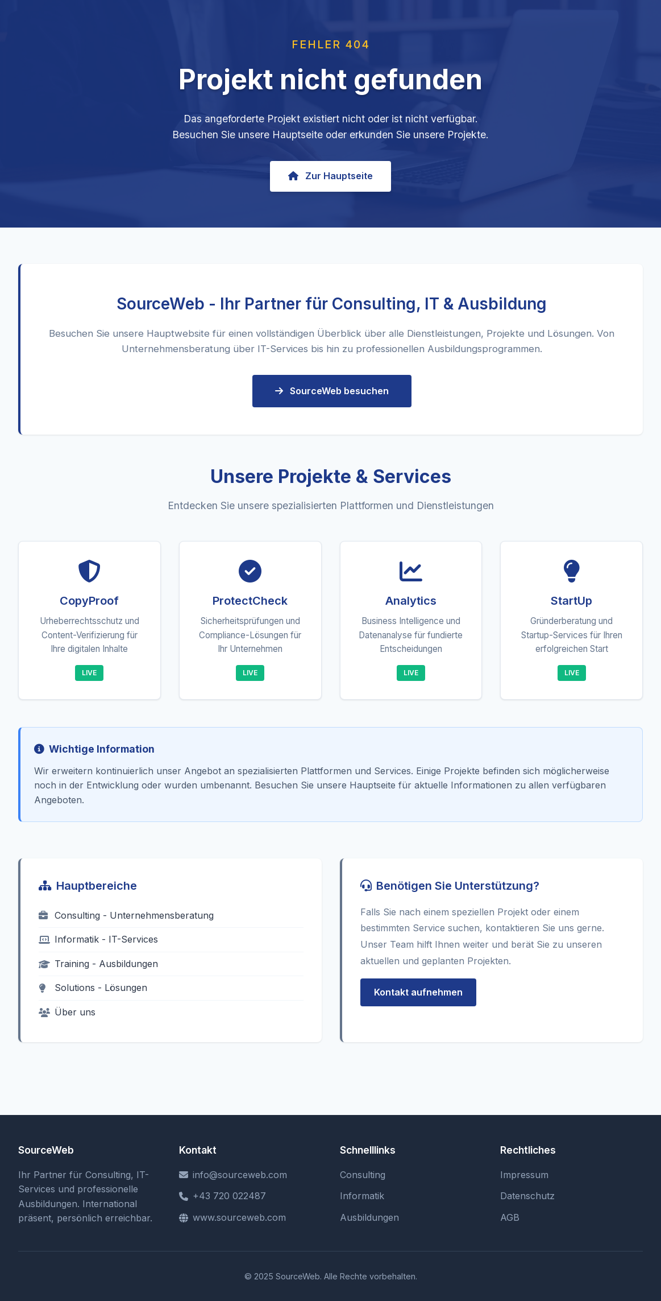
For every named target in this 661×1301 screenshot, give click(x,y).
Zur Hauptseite (330, 175)
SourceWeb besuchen (332, 391)
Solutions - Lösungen (93, 987)
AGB (509, 1217)
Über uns (67, 1012)
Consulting (362, 1174)
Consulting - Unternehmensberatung (126, 915)
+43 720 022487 (222, 1195)
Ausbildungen (369, 1217)
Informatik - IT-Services (98, 939)
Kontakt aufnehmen (418, 992)
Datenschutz (527, 1195)
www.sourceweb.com (232, 1217)
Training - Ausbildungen (98, 963)
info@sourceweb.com (233, 1174)
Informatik (362, 1195)
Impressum (524, 1174)
